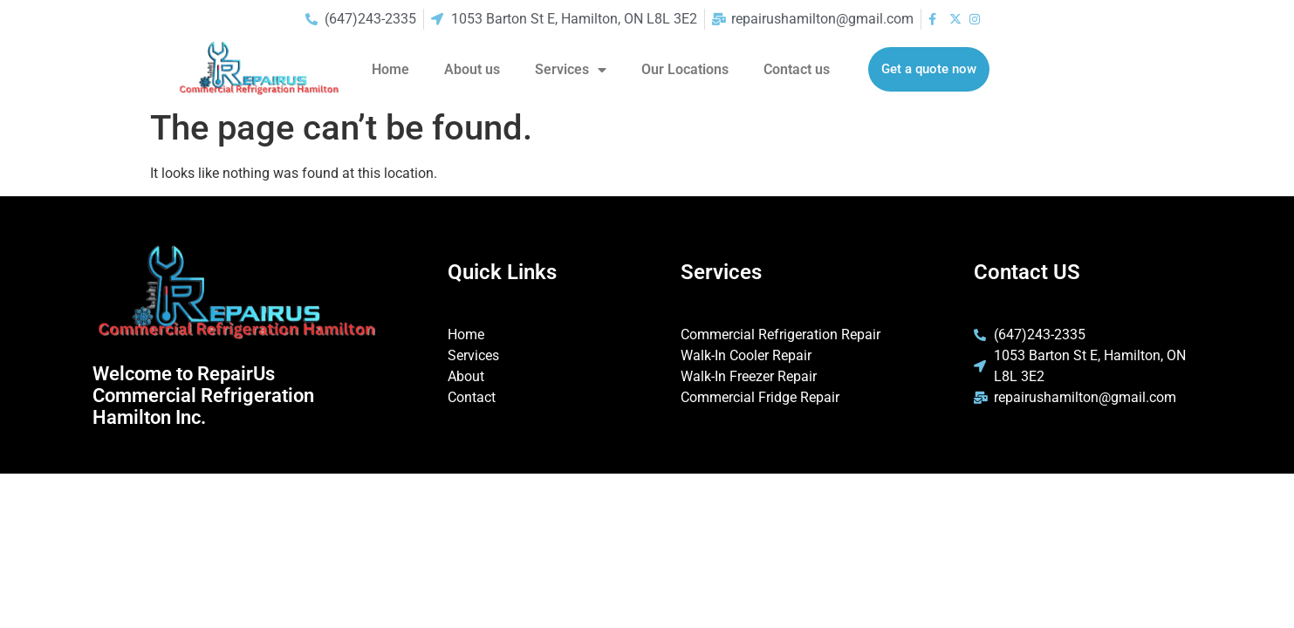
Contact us (796, 69)
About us (472, 69)
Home (390, 69)
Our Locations (685, 69)
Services (570, 69)
